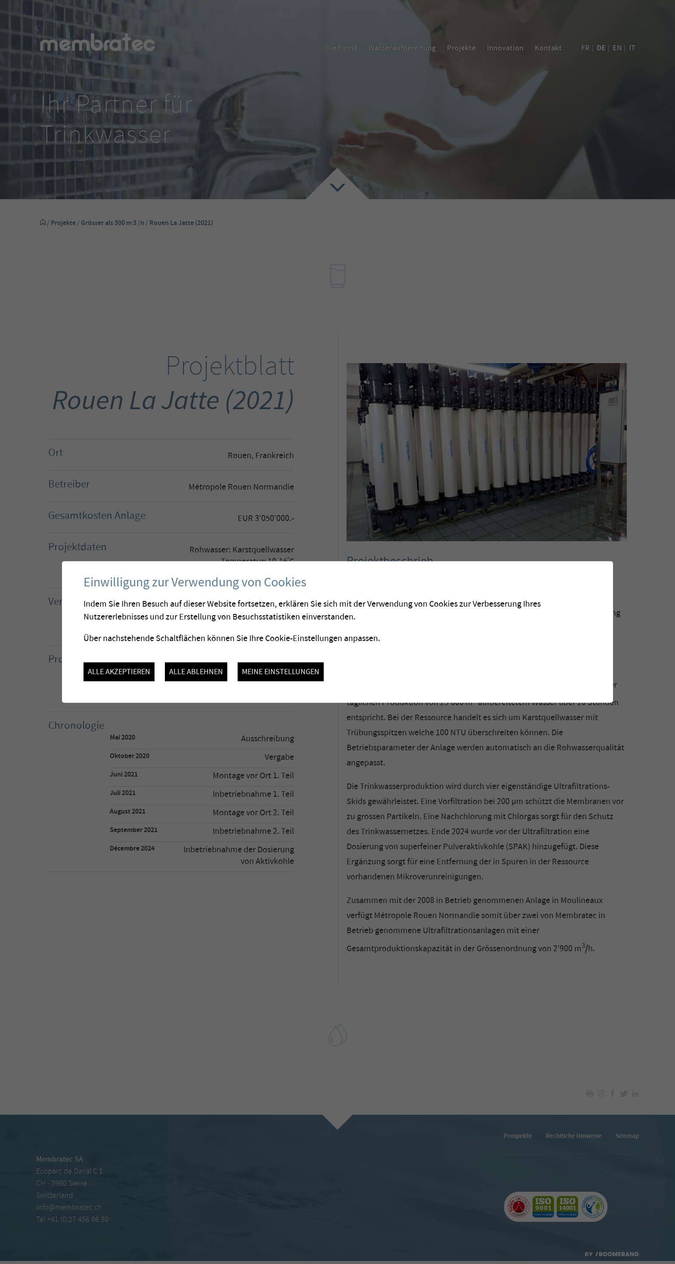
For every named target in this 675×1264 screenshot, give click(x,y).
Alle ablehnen (196, 671)
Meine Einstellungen (280, 671)
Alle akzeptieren (119, 671)
